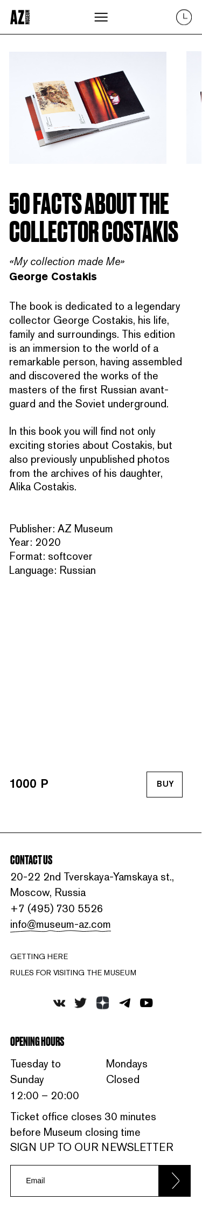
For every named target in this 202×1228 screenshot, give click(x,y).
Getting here (39, 956)
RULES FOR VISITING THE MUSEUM (73, 972)
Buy (165, 785)
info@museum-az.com (60, 924)
